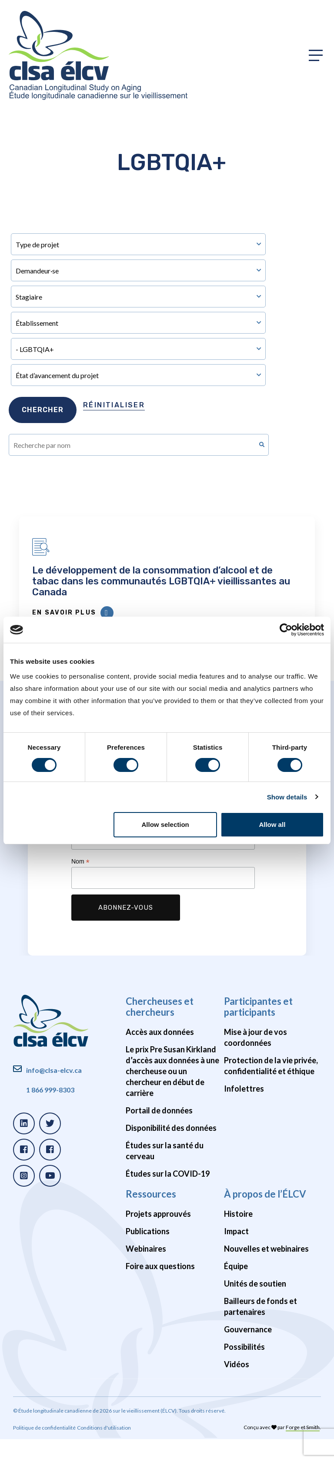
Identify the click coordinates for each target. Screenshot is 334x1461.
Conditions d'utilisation (104, 1449)
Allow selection (165, 824)
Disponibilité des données (171, 1149)
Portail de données (159, 1132)
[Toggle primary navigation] (315, 55)
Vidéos (236, 1386)
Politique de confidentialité (44, 1449)
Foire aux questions (160, 1288)
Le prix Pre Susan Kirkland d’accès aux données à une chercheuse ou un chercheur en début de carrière (172, 1093)
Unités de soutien (255, 1305)
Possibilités (244, 1368)
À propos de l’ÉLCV (265, 1216)
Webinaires (146, 1270)
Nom (80, 883)
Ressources (151, 1216)
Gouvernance (248, 1351)
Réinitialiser (114, 405)
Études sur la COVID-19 (168, 1195)
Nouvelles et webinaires (266, 1270)
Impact (236, 1253)
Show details (287, 797)
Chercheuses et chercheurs (160, 1028)
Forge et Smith (303, 1449)
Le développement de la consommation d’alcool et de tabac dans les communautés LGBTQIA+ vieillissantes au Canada (167, 592)
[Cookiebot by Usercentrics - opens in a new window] (286, 629)
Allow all (272, 824)
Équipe (236, 1288)
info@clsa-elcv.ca (54, 1092)
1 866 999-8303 (50, 1111)
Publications (148, 1253)
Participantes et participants (258, 1028)
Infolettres (244, 1110)
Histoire (238, 1235)
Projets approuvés (158, 1235)
